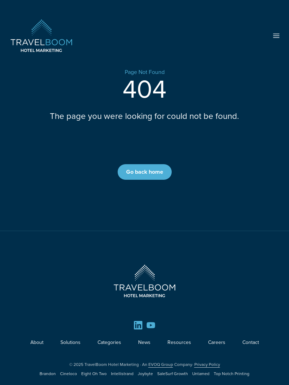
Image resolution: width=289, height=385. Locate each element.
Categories (109, 342)
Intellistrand (122, 373)
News (144, 342)
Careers (216, 342)
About (36, 342)
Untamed (201, 373)
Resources (179, 342)
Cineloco (68, 373)
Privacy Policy (207, 364)
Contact (250, 342)
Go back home (144, 172)
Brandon (48, 373)
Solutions (70, 342)
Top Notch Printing (231, 373)
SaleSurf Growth (172, 373)
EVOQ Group (160, 364)
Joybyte (145, 373)
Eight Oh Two (94, 373)
